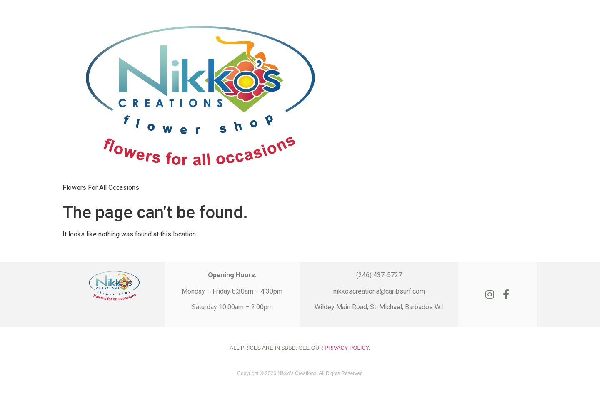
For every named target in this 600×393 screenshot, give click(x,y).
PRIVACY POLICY (347, 348)
